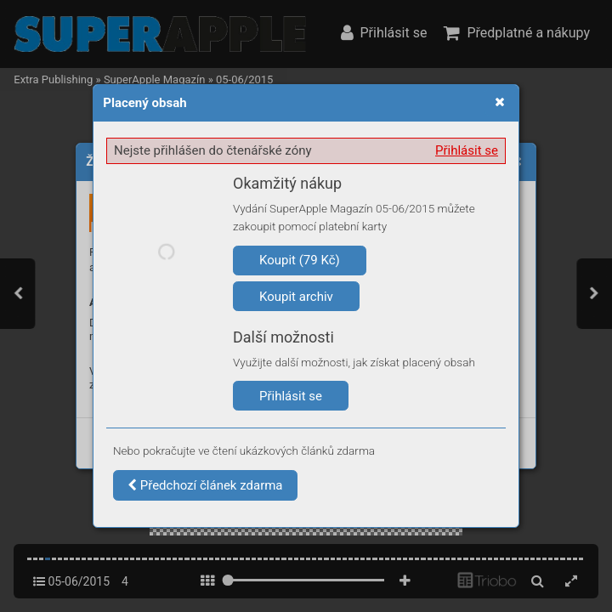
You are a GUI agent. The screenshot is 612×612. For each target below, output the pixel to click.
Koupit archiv (296, 296)
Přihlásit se (466, 150)
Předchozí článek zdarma (205, 485)
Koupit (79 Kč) (299, 260)
